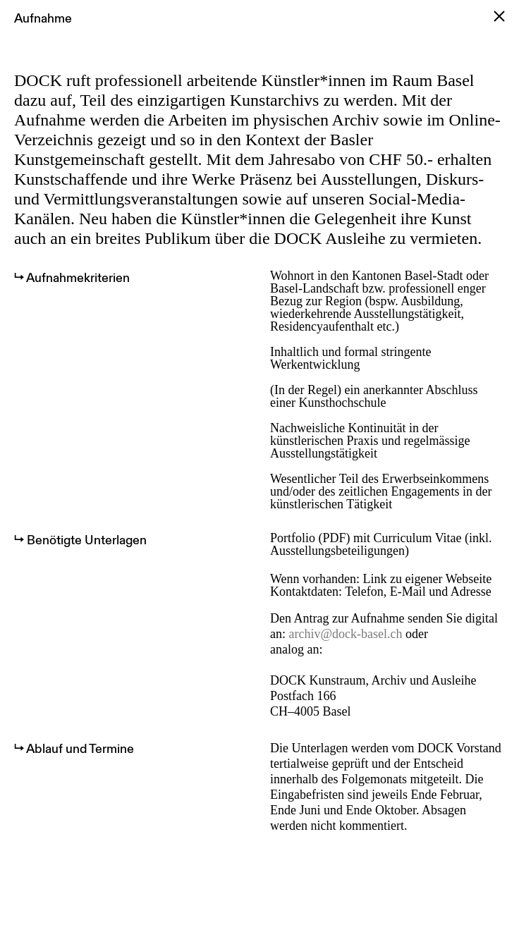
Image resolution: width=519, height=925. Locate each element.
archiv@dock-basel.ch (346, 634)
